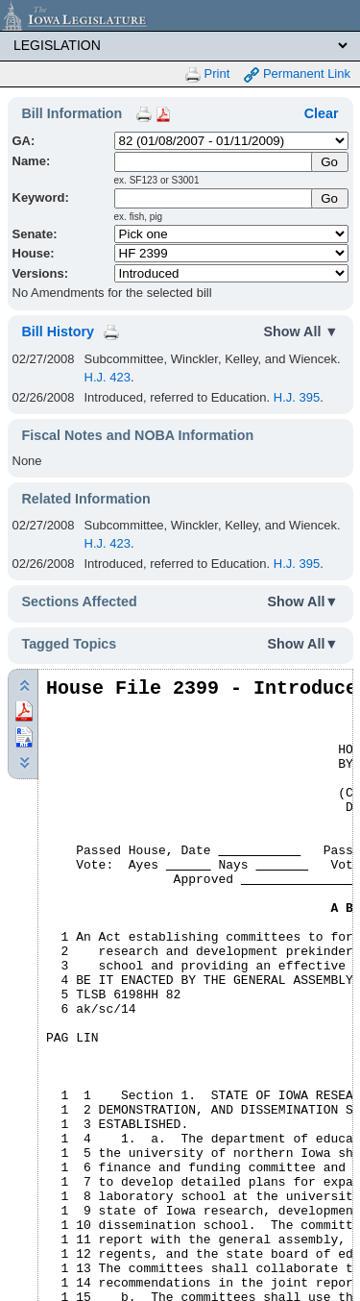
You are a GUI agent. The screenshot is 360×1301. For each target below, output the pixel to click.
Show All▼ (303, 601)
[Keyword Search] (214, 198)
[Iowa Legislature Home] (180, 15)
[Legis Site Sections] (180, 45)
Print (207, 74)
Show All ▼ (301, 331)
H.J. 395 (297, 397)
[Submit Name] (329, 162)
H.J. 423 (107, 377)
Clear (321, 113)
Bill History (58, 331)
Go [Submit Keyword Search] (329, 198)
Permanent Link (297, 74)
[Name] (214, 162)
